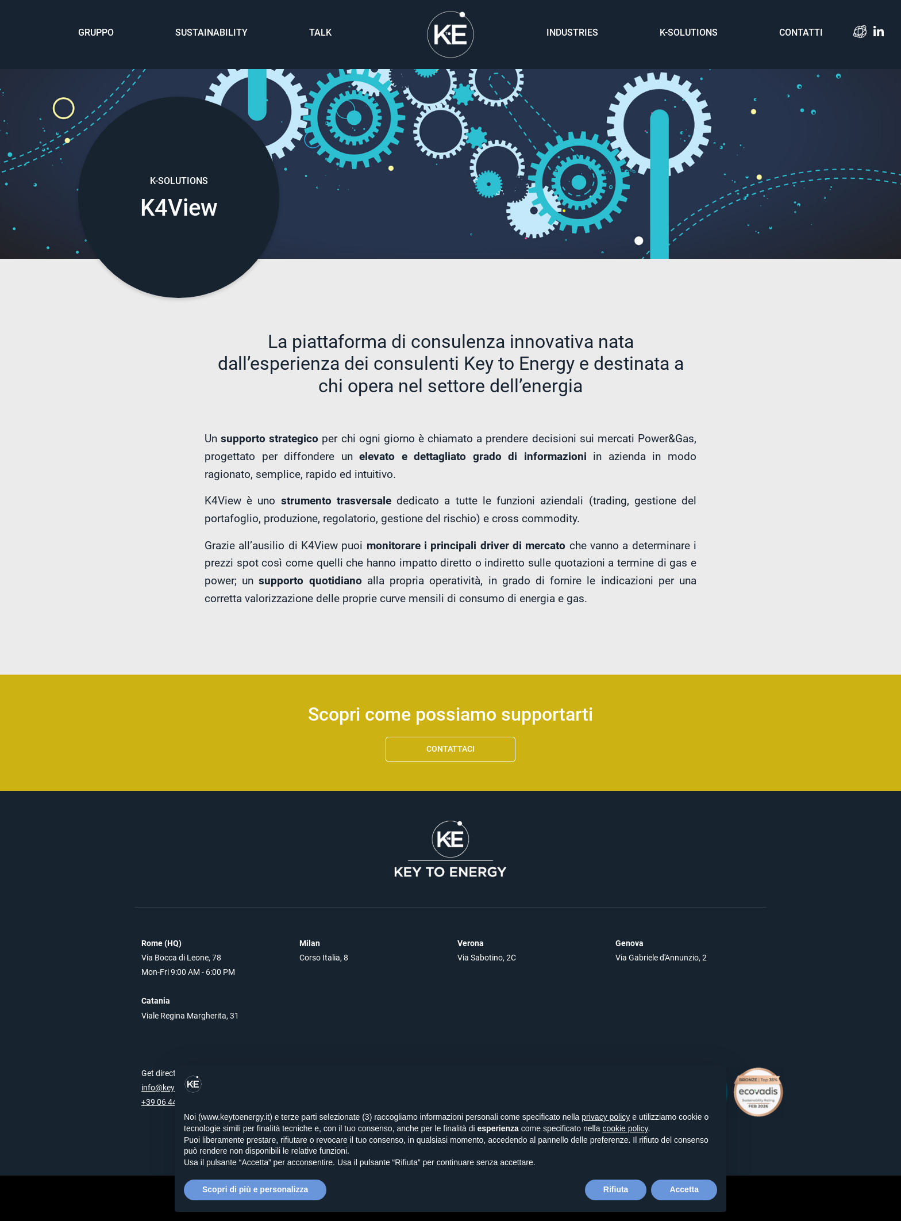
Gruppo (96, 32)
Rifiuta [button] (616, 1189)
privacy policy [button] (606, 1117)
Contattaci (450, 749)
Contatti (801, 32)
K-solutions (689, 32)
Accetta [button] (684, 1189)
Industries (572, 32)
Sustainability (211, 32)
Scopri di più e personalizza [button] (255, 1189)
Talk (320, 32)
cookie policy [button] (625, 1128)
